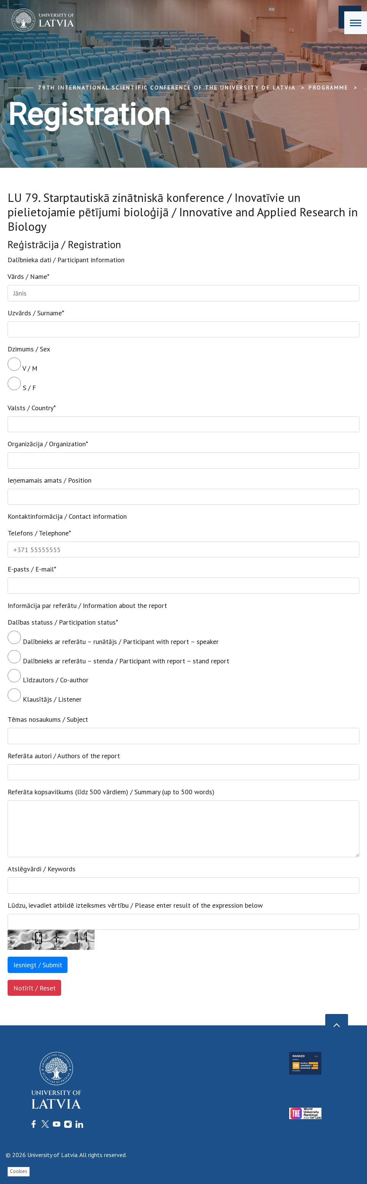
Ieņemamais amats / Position (49, 480)
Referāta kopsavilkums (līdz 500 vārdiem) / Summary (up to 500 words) (111, 791)
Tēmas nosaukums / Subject (48, 719)
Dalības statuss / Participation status (63, 622)
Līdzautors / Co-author (48, 676)
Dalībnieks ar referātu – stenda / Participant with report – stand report (118, 657)
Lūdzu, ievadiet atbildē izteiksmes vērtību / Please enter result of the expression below (135, 905)
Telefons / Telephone (39, 533)
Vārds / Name (28, 276)
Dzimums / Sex (29, 349)
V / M (23, 365)
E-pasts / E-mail (32, 569)
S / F (22, 384)
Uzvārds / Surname (36, 313)
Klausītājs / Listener (45, 696)
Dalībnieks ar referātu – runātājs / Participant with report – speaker (113, 638)
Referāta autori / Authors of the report (64, 755)
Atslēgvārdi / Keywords (42, 868)
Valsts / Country (32, 407)
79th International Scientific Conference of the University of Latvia (166, 87)
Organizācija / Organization (48, 443)
